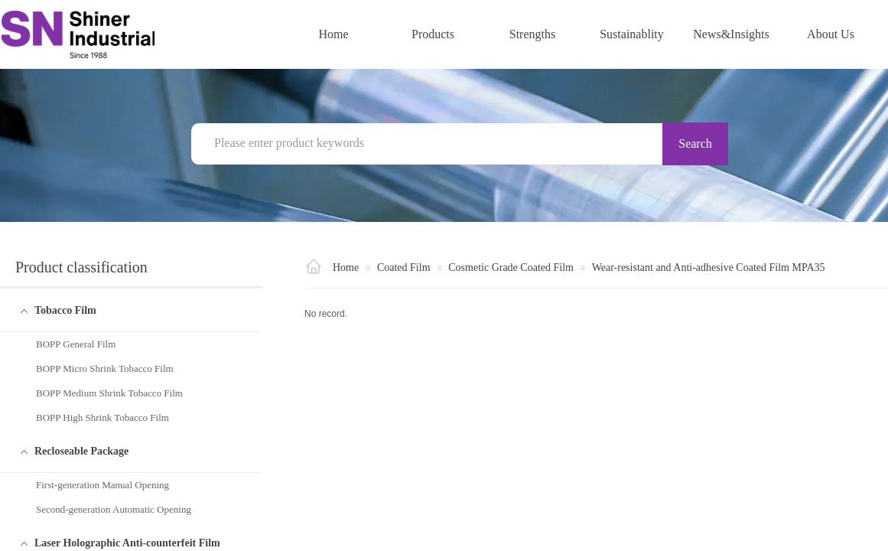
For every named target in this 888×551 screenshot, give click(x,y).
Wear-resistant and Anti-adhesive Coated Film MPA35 (708, 267)
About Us (830, 34)
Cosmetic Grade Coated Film (511, 267)
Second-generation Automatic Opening (113, 509)
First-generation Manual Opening (102, 485)
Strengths (532, 34)
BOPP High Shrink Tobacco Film (102, 417)
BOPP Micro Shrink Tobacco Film (105, 368)
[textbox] (435, 143)
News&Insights (731, 34)
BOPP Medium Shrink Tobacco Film (109, 393)
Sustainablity (632, 34)
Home (333, 34)
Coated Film (404, 267)
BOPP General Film (75, 344)
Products (432, 34)
